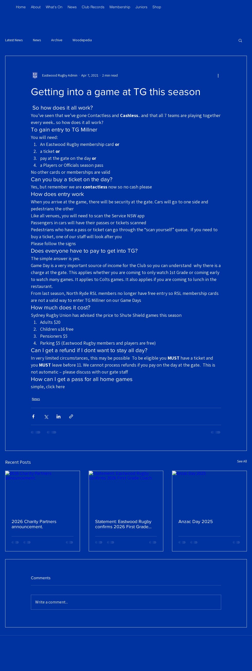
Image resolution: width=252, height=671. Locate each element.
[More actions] (218, 75)
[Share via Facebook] (33, 416)
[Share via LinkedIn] (58, 416)
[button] (243, 9)
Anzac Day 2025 (195, 521)
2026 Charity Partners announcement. (34, 524)
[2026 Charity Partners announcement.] (42, 492)
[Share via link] (71, 416)
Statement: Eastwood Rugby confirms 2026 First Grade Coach (123, 524)
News (37, 40)
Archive (56, 40)
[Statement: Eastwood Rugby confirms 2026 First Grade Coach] (126, 492)
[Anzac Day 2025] (209, 492)
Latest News (14, 40)
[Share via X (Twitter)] (45, 416)
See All (242, 461)
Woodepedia (82, 40)
